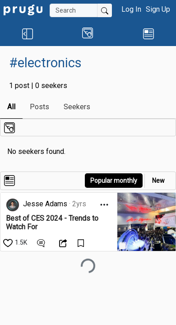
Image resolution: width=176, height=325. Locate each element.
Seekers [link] (77, 106)
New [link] (158, 180)
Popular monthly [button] (113, 180)
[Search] (73, 10)
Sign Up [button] (158, 9)
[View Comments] (42, 242)
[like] (15, 242)
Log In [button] (131, 9)
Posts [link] (39, 106)
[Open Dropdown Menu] (104, 204)
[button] (27, 33)
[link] (23, 9)
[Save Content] (82, 242)
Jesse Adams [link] (45, 204)
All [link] (11, 106)
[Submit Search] (104, 10)
